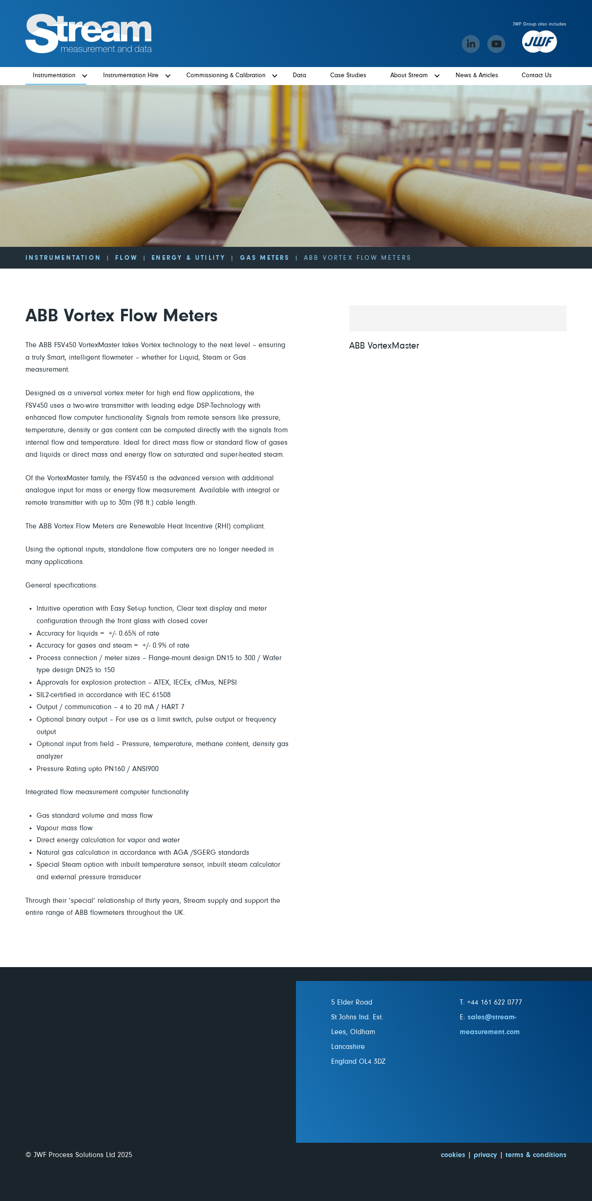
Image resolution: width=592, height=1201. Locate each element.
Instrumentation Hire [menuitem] (131, 75)
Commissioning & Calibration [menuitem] (225, 75)
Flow (126, 258)
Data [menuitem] (299, 75)
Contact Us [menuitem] (537, 75)
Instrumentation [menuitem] (54, 75)
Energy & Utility (189, 258)
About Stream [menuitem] (409, 75)
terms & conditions (536, 1154)
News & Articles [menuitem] (477, 75)
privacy (485, 1154)
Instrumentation (63, 258)
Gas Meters (265, 258)
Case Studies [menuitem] (348, 75)
